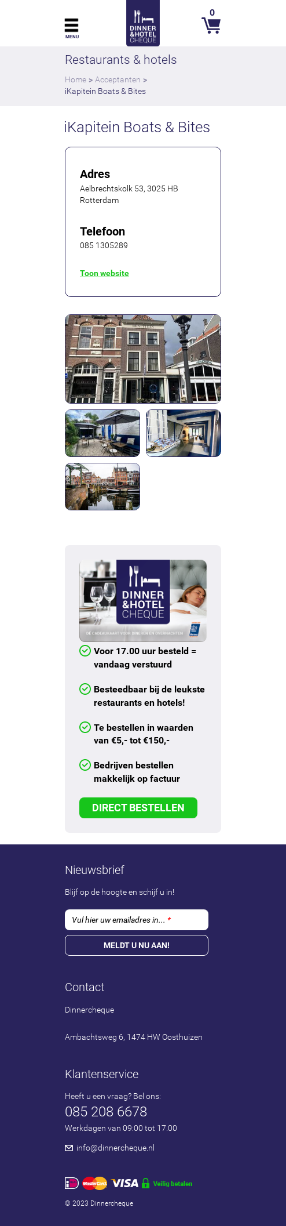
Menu (72, 36)
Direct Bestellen (138, 807)
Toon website (104, 273)
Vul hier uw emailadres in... (121, 919)
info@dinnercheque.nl (115, 1147)
